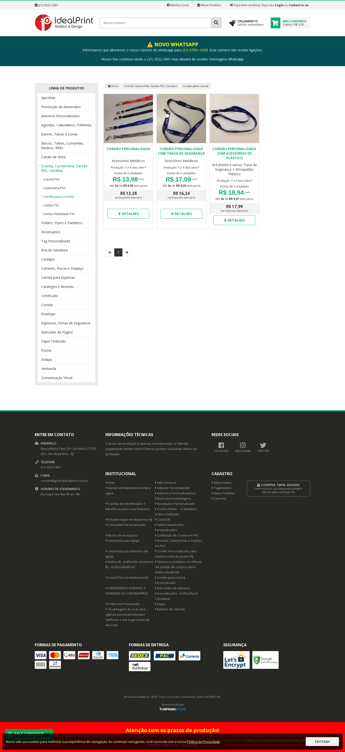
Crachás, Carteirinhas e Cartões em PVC (178, 543)
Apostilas (48, 97)
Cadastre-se (299, 5)
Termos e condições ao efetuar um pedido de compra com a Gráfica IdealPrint (178, 567)
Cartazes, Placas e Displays (62, 268)
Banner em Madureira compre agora (128, 490)
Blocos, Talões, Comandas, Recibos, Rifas (62, 145)
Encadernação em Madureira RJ (128, 520)
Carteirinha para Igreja (122, 541)
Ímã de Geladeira (54, 250)
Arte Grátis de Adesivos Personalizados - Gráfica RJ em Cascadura (176, 593)
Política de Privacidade (122, 604)
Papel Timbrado (53, 341)
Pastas (46, 350)
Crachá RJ (162, 520)
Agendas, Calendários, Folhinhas (66, 125)
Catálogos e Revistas (57, 286)
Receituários (50, 232)
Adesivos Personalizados (60, 116)
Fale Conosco (165, 483)
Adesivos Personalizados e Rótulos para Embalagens (175, 496)
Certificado (49, 295)
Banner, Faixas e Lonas (59, 134)
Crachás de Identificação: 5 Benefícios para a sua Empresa (127, 506)
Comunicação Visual (56, 377)
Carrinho (219, 498)
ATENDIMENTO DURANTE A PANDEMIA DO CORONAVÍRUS (126, 590)
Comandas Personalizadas (125, 525)
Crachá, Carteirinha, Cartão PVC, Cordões (64, 168)
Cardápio (48, 259)
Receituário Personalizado (175, 504)
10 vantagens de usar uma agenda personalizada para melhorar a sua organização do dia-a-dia (127, 617)
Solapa (46, 359)
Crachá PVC (51, 179)
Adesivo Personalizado (172, 488)
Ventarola (48, 368)
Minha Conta (178, 5)
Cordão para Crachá (58, 196)
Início (113, 86)
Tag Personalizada (55, 241)
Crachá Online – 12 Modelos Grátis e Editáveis (176, 511)
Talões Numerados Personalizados (169, 527)
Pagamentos (222, 488)
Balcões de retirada (170, 609)
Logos (160, 604)
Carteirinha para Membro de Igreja (126, 554)
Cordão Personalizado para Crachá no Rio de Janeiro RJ (175, 554)
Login (279, 5)
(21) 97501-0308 (195, 50)
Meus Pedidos (209, 5)
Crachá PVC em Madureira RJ (126, 578)
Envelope (48, 314)
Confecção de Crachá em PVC (177, 535)
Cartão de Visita (53, 157)
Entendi (322, 741)
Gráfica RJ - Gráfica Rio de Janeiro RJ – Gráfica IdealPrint (129, 564)
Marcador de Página (57, 332)
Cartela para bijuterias (58, 277)
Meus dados (222, 483)
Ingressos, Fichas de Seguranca (65, 323)
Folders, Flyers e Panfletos (61, 223)
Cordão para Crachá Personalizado (170, 580)
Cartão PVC (51, 205)
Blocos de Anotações (121, 535)
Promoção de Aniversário (61, 107)
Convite (47, 305)
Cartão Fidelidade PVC (59, 214)
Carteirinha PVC (54, 188)
